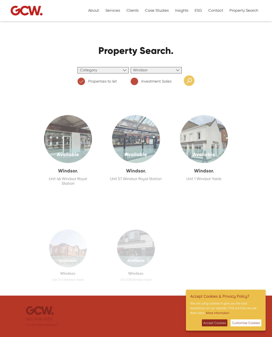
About (93, 11)
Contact (215, 11)
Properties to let (97, 82)
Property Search (244, 11)
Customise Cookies (246, 323)
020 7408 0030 (41, 319)
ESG (198, 11)
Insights (181, 11)
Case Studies (157, 11)
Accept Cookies (214, 323)
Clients (132, 11)
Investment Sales (151, 82)
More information (217, 313)
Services (112, 11)
